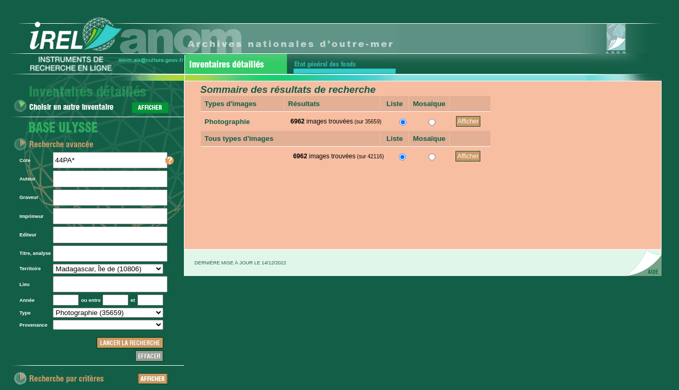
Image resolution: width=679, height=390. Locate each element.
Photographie (227, 122)
